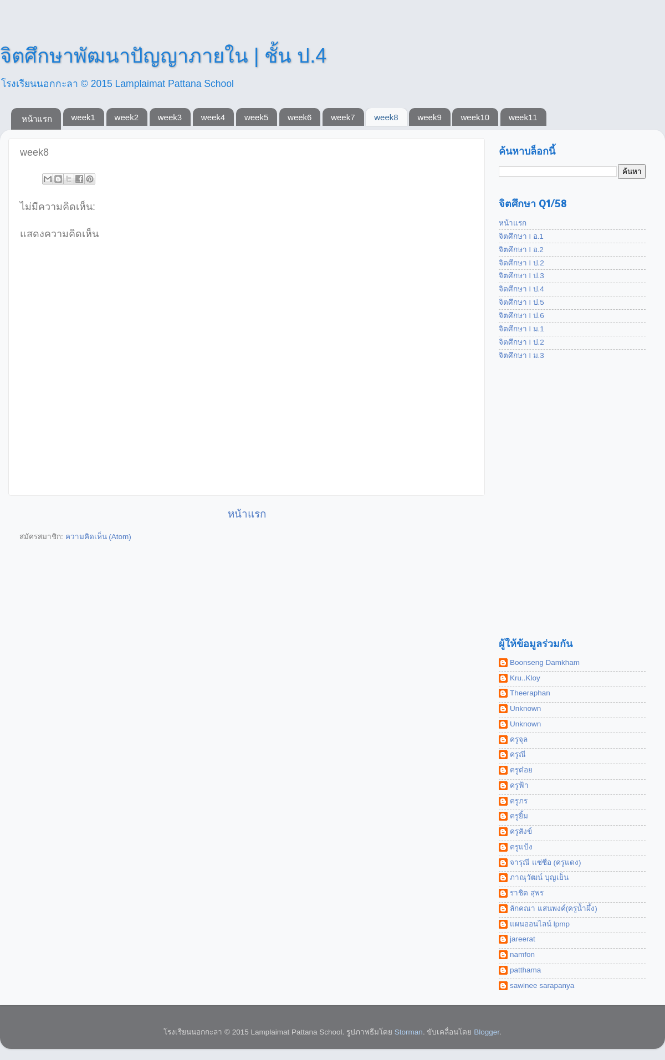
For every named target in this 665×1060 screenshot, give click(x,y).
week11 (523, 117)
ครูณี (518, 754)
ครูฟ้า (519, 785)
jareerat (522, 939)
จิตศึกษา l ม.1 (521, 329)
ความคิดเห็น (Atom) (98, 536)
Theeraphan (530, 693)
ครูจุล (519, 739)
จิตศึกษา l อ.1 (521, 236)
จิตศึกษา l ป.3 (521, 276)
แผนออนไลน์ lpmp (540, 924)
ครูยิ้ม (519, 816)
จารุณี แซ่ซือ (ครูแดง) (545, 862)
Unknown (525, 708)
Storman (409, 1032)
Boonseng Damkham (545, 662)
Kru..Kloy (525, 678)
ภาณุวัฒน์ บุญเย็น (539, 877)
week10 (475, 117)
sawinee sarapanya (542, 985)
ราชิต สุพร (527, 893)
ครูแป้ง (521, 847)
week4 (213, 117)
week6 (299, 117)
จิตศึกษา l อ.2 (521, 249)
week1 (83, 117)
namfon (522, 954)
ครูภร (519, 801)
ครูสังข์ (521, 831)
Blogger (486, 1032)
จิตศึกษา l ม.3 (521, 355)
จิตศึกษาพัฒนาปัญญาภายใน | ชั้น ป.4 (163, 55)
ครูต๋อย (521, 770)
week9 (429, 117)
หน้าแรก (37, 119)
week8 (386, 117)
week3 (170, 117)
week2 (127, 117)
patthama (525, 970)
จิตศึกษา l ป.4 (521, 289)
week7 (343, 117)
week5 (256, 117)
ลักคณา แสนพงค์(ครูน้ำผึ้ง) (553, 908)
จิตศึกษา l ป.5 (521, 302)
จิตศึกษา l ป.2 (521, 263)
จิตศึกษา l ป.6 (521, 315)
